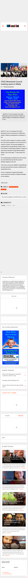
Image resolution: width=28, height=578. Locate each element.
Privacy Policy (6, 572)
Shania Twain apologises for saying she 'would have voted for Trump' (13, 459)
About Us (16, 567)
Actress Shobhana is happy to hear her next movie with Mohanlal (13, 522)
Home (3, 567)
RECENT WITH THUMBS (9, 393)
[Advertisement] (14, 11)
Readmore (23, 467)
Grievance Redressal (7, 573)
